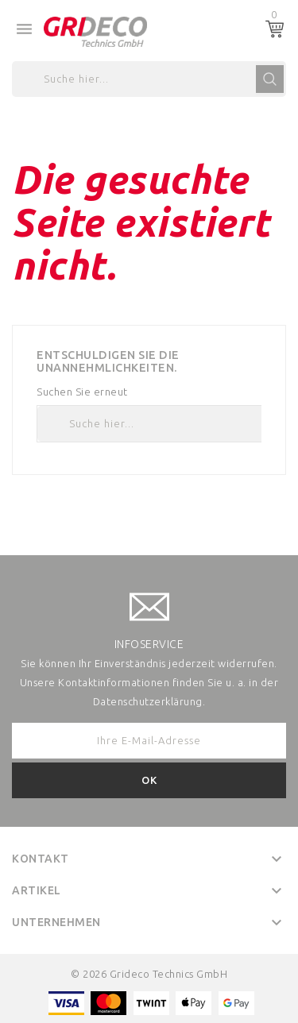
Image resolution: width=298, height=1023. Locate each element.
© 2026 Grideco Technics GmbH (149, 973)
